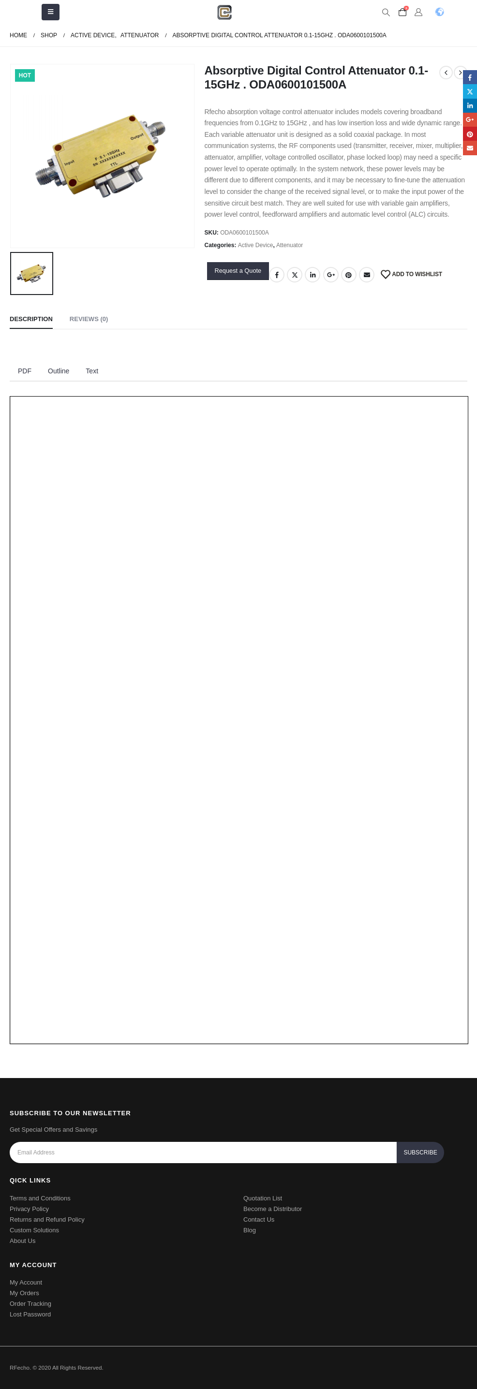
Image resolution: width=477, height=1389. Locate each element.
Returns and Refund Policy (47, 1219)
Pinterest (349, 274)
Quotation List (262, 1198)
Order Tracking (30, 1303)
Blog (249, 1230)
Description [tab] (31, 319)
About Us (22, 1240)
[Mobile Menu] (51, 12)
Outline (58, 371)
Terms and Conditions (40, 1198)
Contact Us (258, 1219)
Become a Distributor (272, 1208)
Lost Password (30, 1314)
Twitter (294, 274)
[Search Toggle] (386, 12)
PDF (24, 371)
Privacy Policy (29, 1208)
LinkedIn (312, 274)
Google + (331, 274)
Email (366, 274)
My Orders (24, 1293)
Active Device (255, 245)
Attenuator (289, 245)
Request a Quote (237, 270)
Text (92, 371)
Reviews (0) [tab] (89, 319)
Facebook (276, 274)
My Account (26, 1282)
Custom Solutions (34, 1230)
